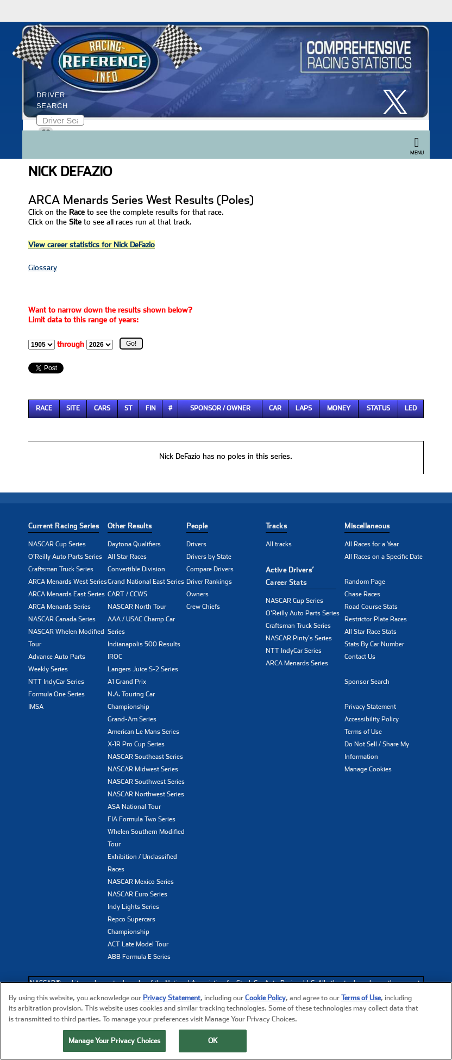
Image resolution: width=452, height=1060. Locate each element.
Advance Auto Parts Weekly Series (56, 663)
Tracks (276, 526)
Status (378, 408)
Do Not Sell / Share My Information (376, 750)
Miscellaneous (367, 526)
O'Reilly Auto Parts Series (65, 556)
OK (213, 1042)
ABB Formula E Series (139, 957)
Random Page (364, 581)
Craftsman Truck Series (60, 569)
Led (411, 408)
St (128, 408)
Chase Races (362, 594)
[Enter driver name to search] (60, 120)
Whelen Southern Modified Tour (146, 838)
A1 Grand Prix (127, 681)
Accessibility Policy (371, 719)
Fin (151, 408)
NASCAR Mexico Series (141, 882)
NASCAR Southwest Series (146, 781)
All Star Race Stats (370, 631)
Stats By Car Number (374, 644)
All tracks (279, 544)
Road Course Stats (371, 606)
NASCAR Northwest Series (146, 794)
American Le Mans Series (143, 731)
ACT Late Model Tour (138, 944)
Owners (197, 594)
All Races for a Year (371, 544)
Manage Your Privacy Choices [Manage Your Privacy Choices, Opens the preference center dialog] (114, 1042)
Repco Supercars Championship (131, 925)
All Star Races (127, 556)
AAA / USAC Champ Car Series (141, 625)
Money (338, 408)
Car (275, 408)
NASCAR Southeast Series (145, 756)
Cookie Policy (265, 999)
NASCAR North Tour (137, 606)
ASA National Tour (134, 806)
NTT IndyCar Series (56, 681)
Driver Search (52, 100)
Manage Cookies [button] (368, 769)
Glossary (42, 267)
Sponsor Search (367, 681)
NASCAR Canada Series (62, 619)
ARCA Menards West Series (67, 581)
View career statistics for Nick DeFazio (91, 244)
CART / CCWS (127, 594)
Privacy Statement (370, 706)
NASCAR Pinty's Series (299, 638)
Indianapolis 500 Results (144, 644)
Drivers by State (208, 556)
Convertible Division (136, 569)
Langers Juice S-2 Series (143, 669)
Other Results (130, 526)
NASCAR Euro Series (137, 894)
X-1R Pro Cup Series (136, 744)
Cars (102, 408)
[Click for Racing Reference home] (223, 71)
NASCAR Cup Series (57, 544)
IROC (115, 656)
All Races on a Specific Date (383, 556)
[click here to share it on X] (399, 102)
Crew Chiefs (203, 606)
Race (44, 408)
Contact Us (359, 656)
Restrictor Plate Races (375, 619)
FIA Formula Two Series (141, 819)
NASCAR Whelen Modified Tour (66, 638)
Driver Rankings (209, 581)
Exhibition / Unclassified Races (142, 863)
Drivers (196, 544)
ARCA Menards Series (59, 606)
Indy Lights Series (133, 907)
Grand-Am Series (132, 719)
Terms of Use (363, 731)
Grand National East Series (146, 581)
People (197, 526)
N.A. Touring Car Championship (131, 700)
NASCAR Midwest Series (143, 769)
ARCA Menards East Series (66, 594)
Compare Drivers (210, 569)
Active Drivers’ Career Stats (290, 576)
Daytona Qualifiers (134, 544)
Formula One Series (56, 694)
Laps (304, 408)
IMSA (35, 706)
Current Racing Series (63, 526)
